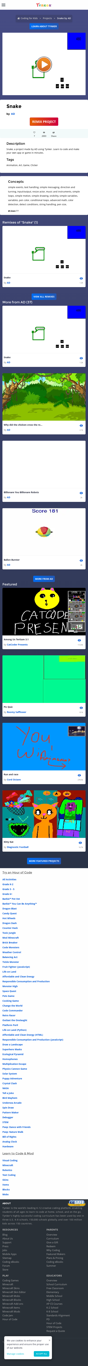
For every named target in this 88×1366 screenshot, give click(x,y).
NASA (5, 1088)
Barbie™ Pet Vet (11, 898)
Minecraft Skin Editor (14, 1292)
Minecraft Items (11, 1307)
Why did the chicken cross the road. (23, 424)
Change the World (12, 1005)
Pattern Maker (10, 1112)
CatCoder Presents (17, 644)
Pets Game (8, 995)
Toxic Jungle (9, 932)
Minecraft (7, 1165)
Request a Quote (55, 1330)
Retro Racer (8, 1015)
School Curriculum (56, 1284)
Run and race (11, 774)
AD (13, 113)
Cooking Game (10, 1000)
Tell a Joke (8, 1093)
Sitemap (6, 1258)
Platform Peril (10, 1025)
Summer (51, 1265)
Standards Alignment (58, 1315)
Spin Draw (8, 1107)
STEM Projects (54, 1327)
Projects (47, 18)
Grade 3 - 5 (8, 889)
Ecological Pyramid (12, 1054)
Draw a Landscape (12, 1044)
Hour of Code (9, 1319)
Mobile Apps (9, 1254)
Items (5, 1184)
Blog (4, 1234)
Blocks (6, 1189)
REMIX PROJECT (44, 122)
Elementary (52, 1292)
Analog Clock (9, 1141)
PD (48, 1319)
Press (5, 1246)
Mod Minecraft (10, 937)
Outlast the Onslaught (14, 1020)
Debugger (7, 1117)
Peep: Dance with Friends (16, 1127)
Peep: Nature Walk (12, 1131)
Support (6, 1242)
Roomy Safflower (16, 712)
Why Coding (53, 1250)
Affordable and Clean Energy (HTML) (22, 1034)
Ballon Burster (12, 559)
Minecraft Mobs (11, 1296)
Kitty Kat (8, 841)
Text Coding (9, 1174)
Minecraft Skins (11, 1288)
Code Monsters (10, 947)
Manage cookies (15, 1353)
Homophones (10, 1059)
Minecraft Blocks (11, 1299)
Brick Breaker (9, 942)
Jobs (4, 1250)
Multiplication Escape (14, 1063)
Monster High (10, 986)
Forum (6, 1265)
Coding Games (10, 1280)
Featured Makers (55, 1254)
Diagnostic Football (17, 847)
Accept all (41, 1353)
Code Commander (12, 1010)
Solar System (9, 1073)
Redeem (50, 1246)
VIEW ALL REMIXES (44, 296)
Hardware (7, 1146)
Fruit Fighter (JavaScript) (16, 966)
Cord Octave (14, 779)
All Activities (9, 879)
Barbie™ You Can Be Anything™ (19, 903)
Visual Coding (9, 1160)
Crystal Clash (9, 1083)
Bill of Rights (9, 1136)
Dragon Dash (9, 923)
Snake (7, 277)
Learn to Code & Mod (18, 1153)
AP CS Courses (54, 1303)
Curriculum (52, 1238)
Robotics (7, 1170)
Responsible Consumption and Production (26, 981)
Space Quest (9, 991)
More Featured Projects (44, 860)
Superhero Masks (12, 1049)
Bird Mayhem (9, 1097)
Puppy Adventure (12, 1078)
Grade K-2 (7, 884)
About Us (7, 1238)
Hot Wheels (8, 918)
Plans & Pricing (54, 1258)
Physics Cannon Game (14, 1068)
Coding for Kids (29, 18)
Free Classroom (55, 1288)
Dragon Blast (9, 908)
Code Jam (7, 1315)
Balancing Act (9, 957)
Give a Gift (52, 1242)
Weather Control (11, 952)
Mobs (5, 1194)
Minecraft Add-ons (12, 1303)
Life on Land (9, 971)
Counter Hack (10, 927)
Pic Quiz (8, 706)
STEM (5, 1122)
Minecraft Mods (11, 1311)
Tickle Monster (10, 961)
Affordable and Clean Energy (18, 976)
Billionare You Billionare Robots (21, 492)
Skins (5, 1179)
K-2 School (52, 1307)
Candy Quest (9, 913)
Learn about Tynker (44, 26)
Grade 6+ (7, 894)
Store (5, 1269)
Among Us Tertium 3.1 (16, 639)
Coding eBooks (10, 1261)
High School (53, 1299)
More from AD (44, 578)
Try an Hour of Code (17, 872)
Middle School (54, 1296)
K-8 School (52, 1311)
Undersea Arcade (12, 1102)
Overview (51, 1234)
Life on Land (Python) (14, 1029)
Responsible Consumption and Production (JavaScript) (32, 1039)
